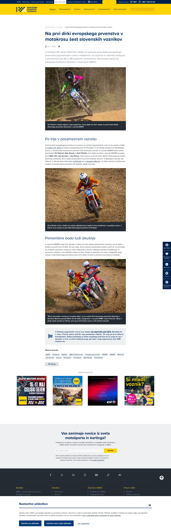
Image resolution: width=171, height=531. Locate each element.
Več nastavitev (83, 523)
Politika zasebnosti (133, 494)
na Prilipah (77, 161)
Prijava (110, 450)
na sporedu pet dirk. (101, 331)
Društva (57, 494)
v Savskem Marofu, (93, 161)
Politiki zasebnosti (98, 460)
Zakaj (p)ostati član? (97, 494)
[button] (153, 9)
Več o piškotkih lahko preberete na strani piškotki (101, 515)
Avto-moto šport (51, 27)
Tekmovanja (58, 492)
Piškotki (129, 492)
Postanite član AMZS (97, 492)
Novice (61, 27)
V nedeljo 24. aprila (53, 147)
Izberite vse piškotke (30, 523)
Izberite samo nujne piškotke (59, 523)
